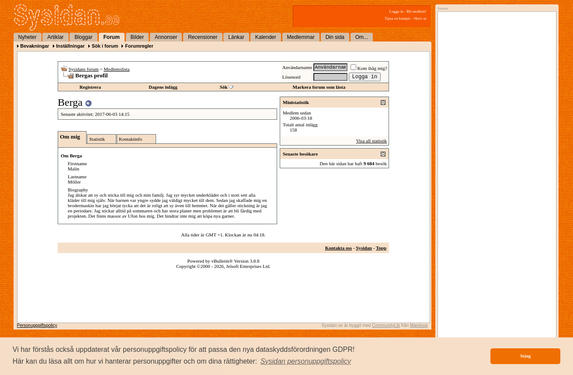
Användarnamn (297, 67)
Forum (112, 37)
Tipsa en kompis (397, 18)
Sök (224, 87)
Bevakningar (34, 46)
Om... (361, 37)
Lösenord (291, 77)
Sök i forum (105, 46)
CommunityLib (386, 325)
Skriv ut (420, 18)
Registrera (90, 87)
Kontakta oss (338, 247)
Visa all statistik (371, 140)
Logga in (396, 11)
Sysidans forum (84, 69)
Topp (381, 247)
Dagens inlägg (163, 87)
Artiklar (55, 37)
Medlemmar (301, 37)
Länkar (236, 37)
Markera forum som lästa (319, 87)
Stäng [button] (525, 356)
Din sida (335, 37)
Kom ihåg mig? (369, 68)
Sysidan (364, 247)
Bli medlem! (416, 11)
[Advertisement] (494, 103)
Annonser (166, 37)
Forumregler (139, 46)
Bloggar (83, 37)
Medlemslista (116, 69)
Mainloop (419, 325)
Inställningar (70, 46)
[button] (306, 361)
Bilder (137, 37)
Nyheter (27, 37)
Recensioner (202, 37)
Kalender (265, 37)
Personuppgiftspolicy (37, 325)
